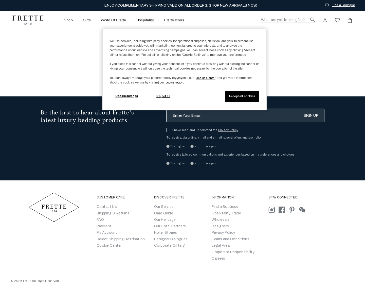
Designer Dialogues (171, 239)
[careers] (218, 258)
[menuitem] (61, 20)
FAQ (100, 220)
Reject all (163, 96)
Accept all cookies (242, 96)
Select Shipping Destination (121, 239)
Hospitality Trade (226, 213)
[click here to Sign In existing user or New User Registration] (325, 20)
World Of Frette (113, 20)
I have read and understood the (205, 130)
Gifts (87, 20)
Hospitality (145, 20)
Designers (220, 226)
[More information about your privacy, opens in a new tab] (174, 82)
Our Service (164, 207)
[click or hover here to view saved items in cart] (350, 20)
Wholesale (221, 220)
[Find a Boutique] (339, 5)
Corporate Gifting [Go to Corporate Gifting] (169, 245)
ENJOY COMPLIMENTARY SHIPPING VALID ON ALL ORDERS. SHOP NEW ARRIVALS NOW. (180, 5)
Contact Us (107, 207)
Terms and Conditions (230, 239)
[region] (184, 69)
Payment (104, 226)
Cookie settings (126, 95)
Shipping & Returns (113, 213)
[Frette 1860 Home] (25, 20)
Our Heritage (165, 220)
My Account (107, 232)
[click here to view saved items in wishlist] (337, 20)
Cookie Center (109, 245)
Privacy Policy (228, 130)
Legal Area (221, 245)
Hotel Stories (165, 232)
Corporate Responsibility (233, 252)
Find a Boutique (225, 207)
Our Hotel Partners (170, 226)
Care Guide (163, 213)
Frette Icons (174, 20)
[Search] (288, 20)
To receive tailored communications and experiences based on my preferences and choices (230, 154)
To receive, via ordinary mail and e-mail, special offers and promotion (214, 137)
